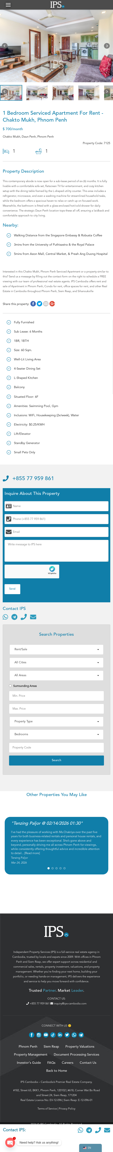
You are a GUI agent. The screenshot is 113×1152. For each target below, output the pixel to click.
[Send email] (33, 618)
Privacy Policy (67, 1110)
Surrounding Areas (23, 687)
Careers (67, 1064)
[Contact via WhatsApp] (5, 618)
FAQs (51, 1064)
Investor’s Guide (29, 1064)
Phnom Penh (28, 1048)
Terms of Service (47, 1110)
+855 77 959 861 (28, 480)
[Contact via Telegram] (14, 618)
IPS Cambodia (29, 1083)
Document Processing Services (76, 1056)
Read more (32, 854)
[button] (8, 5)
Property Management (30, 1056)
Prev (5, 48)
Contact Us (88, 1064)
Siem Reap (34, 963)
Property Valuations (79, 1048)
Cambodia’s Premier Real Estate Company (66, 1083)
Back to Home (56, 1072)
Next (107, 48)
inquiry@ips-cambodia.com (68, 1005)
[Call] (24, 618)
